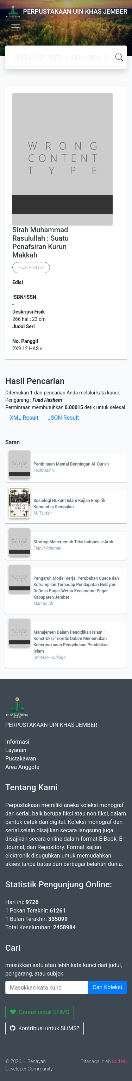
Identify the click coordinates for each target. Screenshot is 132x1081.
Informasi (17, 741)
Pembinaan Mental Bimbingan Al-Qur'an (71, 464)
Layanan (15, 750)
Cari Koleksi (107, 987)
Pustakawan (20, 758)
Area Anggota (22, 767)
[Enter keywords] (46, 987)
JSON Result (63, 417)
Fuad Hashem (31, 267)
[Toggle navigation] (15, 27)
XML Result (24, 417)
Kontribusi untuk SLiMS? (44, 1028)
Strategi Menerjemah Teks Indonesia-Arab (73, 541)
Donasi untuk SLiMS (39, 1012)
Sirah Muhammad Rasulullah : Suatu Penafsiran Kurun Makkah (40, 242)
